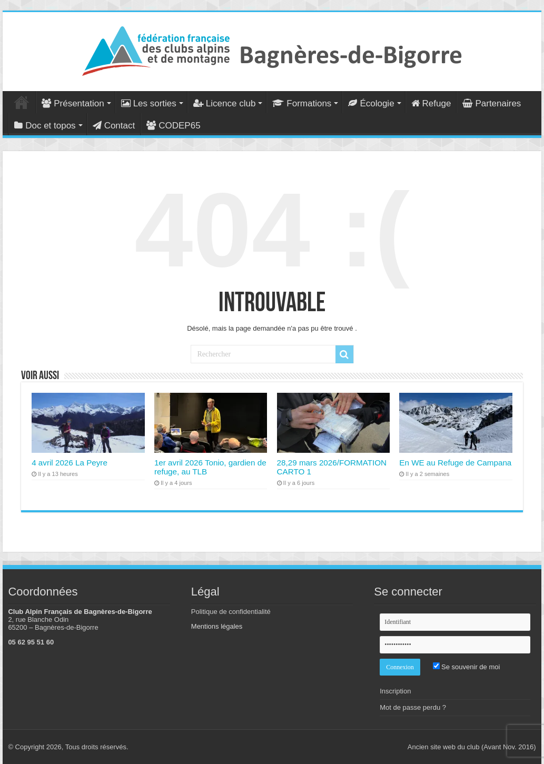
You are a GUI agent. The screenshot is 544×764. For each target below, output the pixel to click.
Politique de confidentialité (231, 612)
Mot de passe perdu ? (413, 707)
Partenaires (491, 103)
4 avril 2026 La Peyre (69, 462)
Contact (114, 126)
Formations (301, 103)
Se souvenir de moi (466, 667)
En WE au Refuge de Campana (455, 462)
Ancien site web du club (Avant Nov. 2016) (472, 747)
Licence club (224, 103)
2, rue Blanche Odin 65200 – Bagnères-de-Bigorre (53, 623)
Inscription (395, 691)
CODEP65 (173, 126)
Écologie (371, 103)
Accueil (21, 102)
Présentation (73, 103)
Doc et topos (44, 126)
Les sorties (148, 103)
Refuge (431, 103)
